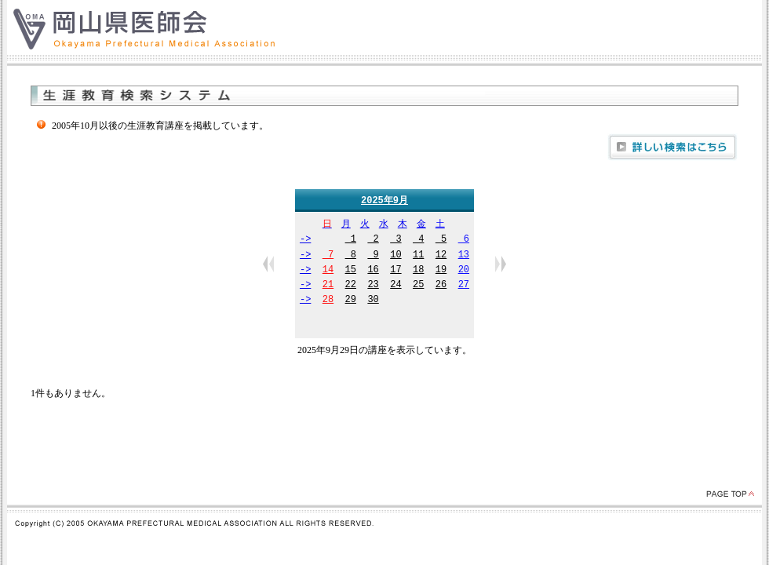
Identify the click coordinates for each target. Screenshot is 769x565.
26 (441, 286)
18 (418, 271)
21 (328, 286)
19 (441, 271)
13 (463, 256)
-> (305, 240)
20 (463, 271)
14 (328, 271)
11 (418, 256)
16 (372, 271)
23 (372, 286)
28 (328, 301)
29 (350, 301)
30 (372, 301)
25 (418, 286)
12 (441, 256)
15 (350, 271)
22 (350, 286)
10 (395, 256)
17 (395, 271)
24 (395, 286)
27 (463, 286)
